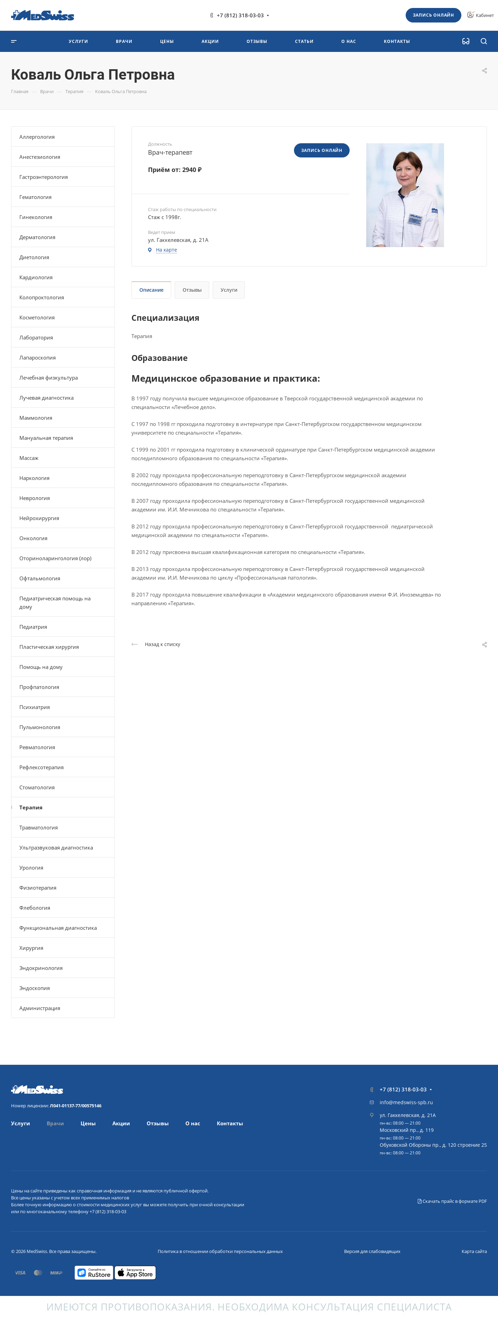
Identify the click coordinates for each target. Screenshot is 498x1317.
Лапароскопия (37, 357)
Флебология (34, 907)
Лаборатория (36, 337)
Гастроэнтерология (43, 176)
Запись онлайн (433, 15)
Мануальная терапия (46, 437)
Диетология (34, 257)
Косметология (37, 317)
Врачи (55, 1123)
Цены (88, 1123)
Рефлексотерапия (41, 767)
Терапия (31, 807)
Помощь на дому (41, 666)
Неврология (34, 497)
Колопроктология (41, 297)
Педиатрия (33, 626)
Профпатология (39, 686)
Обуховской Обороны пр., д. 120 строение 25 (433, 1145)
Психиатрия (34, 706)
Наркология (34, 477)
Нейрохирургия (39, 518)
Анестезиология (39, 156)
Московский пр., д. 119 (407, 1130)
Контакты (230, 1123)
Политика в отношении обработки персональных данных (220, 1251)
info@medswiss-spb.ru (406, 1102)
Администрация (39, 1008)
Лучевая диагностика (46, 397)
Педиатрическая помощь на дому (55, 602)
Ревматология (37, 747)
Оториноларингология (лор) (55, 558)
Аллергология (37, 136)
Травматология (38, 827)
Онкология (33, 538)
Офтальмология (39, 578)
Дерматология (37, 237)
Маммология (35, 417)
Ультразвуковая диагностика (56, 847)
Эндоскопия (34, 987)
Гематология (35, 196)
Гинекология (35, 217)
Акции (121, 1123)
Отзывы (192, 290)
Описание (151, 290)
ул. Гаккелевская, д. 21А (408, 1115)
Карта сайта (474, 1251)
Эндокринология (41, 967)
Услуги (229, 290)
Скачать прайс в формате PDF (452, 1201)
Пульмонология (39, 727)
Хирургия (31, 947)
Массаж (28, 457)
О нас (192, 1123)
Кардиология (36, 277)
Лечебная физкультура (48, 377)
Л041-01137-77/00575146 (75, 1105)
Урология (31, 867)
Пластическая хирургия (49, 646)
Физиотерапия (37, 887)
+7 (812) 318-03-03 (240, 15)
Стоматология (37, 787)
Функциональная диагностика (58, 927)
